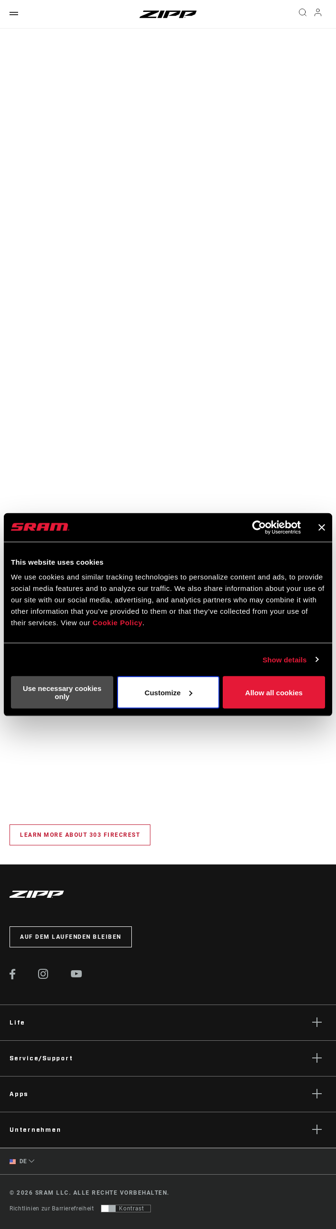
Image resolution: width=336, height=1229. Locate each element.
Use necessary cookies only (62, 692)
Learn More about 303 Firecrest (80, 835)
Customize (168, 692)
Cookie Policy (117, 623)
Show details (285, 659)
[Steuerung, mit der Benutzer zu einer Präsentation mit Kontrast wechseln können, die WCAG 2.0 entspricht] (126, 1208)
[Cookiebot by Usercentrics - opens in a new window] (259, 527)
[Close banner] (321, 527)
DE (18, 1161)
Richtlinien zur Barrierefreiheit (52, 1208)
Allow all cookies (274, 692)
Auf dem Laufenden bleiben (70, 937)
